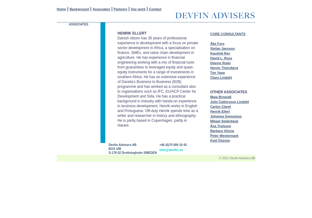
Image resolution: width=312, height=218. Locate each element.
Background (79, 9)
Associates (101, 9)
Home (61, 9)
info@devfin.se (171, 150)
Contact (155, 9)
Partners (120, 9)
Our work (138, 9)
